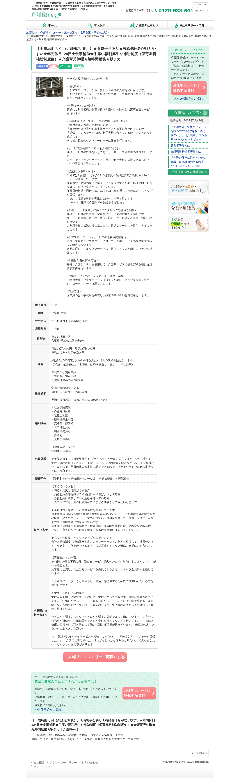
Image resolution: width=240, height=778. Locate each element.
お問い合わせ (90, 762)
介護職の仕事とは (143, 25)
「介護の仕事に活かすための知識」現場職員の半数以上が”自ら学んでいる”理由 (189, 161)
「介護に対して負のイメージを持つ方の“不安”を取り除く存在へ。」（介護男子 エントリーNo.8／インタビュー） (189, 133)
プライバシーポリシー (63, 762)
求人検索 (96, 25)
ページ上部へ (198, 752)
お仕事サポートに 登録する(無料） (139, 693)
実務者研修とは (180, 145)
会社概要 (39, 762)
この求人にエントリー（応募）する (95, 657)
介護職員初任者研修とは (186, 151)
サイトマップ (41, 766)
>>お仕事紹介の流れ (47, 709)
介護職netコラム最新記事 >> (190, 171)
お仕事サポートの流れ (190, 25)
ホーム (49, 25)
